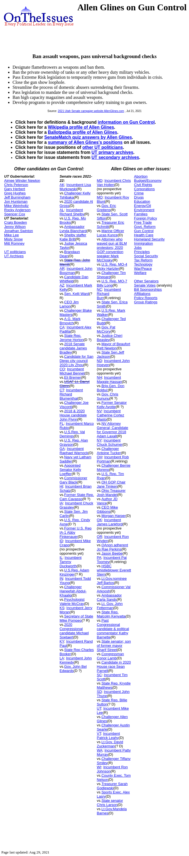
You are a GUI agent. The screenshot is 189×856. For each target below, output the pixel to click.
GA (62, 449)
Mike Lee (11, 235)
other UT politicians (102, 147)
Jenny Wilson (15, 227)
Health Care (143, 235)
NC (99, 289)
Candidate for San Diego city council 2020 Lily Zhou (76, 360)
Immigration (143, 243)
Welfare (140, 273)
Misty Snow (13, 239)
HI (61, 486)
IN (61, 578)
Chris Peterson (16, 185)
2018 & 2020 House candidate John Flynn (73, 415)
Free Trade (143, 222)
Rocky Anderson (17, 210)
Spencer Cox (14, 214)
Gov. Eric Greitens (106, 208)
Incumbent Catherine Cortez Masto (110, 415)
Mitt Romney (14, 243)
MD (99, 180)
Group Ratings (146, 302)
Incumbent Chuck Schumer (109, 442)
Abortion (141, 176)
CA (62, 327)
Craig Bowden (15, 222)
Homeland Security (149, 239)
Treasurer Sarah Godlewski (112, 786)
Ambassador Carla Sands (109, 597)
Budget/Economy (148, 180)
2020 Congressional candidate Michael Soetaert (74, 631)
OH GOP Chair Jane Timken (111, 484)
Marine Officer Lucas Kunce (110, 233)
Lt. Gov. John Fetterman (110, 606)
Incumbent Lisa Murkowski (75, 187)
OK (99, 520)
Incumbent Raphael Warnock (74, 451)
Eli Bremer (72, 377)
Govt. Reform (145, 227)
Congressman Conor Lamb (110, 656)
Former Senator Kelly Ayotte (112, 404)
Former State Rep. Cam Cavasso (77, 497)
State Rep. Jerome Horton (72, 337)
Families (141, 214)
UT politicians (15, 252)
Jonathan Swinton (18, 231)
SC (99, 675)
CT (62, 390)
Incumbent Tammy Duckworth (71, 561)
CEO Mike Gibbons (107, 509)
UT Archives (14, 256)
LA (62, 658)
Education (142, 201)
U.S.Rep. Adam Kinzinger (74, 572)
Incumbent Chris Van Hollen (114, 182)
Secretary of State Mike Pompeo (76, 618)
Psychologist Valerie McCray (72, 601)
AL (62, 210)
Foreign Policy (145, 218)
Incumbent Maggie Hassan (109, 379)
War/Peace (143, 268)
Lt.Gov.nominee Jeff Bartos (112, 580)
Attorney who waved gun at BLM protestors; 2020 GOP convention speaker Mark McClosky (112, 249)
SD (99, 692)
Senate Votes (145, 285)
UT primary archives (112, 152)
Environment (144, 210)
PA (99, 557)
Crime (139, 193)
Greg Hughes (15, 193)
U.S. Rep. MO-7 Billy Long (112, 283)
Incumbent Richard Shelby (72, 212)
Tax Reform (143, 260)
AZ (62, 285)
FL (62, 423)
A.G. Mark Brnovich (70, 321)
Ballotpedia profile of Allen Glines (82, 132)
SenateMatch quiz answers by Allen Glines (88, 137)
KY (62, 641)
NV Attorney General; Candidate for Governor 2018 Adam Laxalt (112, 429)
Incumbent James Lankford (110, 522)
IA (61, 503)
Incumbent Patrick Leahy (108, 735)
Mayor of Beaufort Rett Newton (113, 346)
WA (99, 750)
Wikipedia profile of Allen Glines (81, 127)
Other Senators (146, 281)
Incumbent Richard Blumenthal (71, 394)
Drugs (139, 197)
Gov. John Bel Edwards (73, 668)
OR (99, 537)
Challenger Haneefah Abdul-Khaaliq (73, 591)
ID (61, 541)
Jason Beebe (111, 553)
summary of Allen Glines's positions (85, 142)
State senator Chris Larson (110, 802)
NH (99, 377)
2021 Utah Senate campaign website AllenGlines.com (91, 111)
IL (61, 557)
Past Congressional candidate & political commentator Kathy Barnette (113, 628)
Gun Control (144, 231)
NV (99, 411)
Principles (142, 252)
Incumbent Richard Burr (109, 293)
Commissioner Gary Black (73, 480)
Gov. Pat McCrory (106, 329)
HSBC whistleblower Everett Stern (114, 570)
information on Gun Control (126, 122)
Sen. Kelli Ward (76, 294)
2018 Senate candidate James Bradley (73, 348)
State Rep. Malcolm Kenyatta (111, 614)
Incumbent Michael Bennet (72, 371)
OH (99, 457)
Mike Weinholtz (16, 206)
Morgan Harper (113, 516)
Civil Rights (143, 185)
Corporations (144, 189)
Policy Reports (146, 298)
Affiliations (142, 294)
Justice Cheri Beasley (109, 337)
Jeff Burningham (17, 197)
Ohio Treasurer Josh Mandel (111, 492)
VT (99, 733)
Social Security (146, 256)
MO (100, 197)
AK (62, 185)
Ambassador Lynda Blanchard (73, 229)
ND (99, 361)
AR (62, 268)
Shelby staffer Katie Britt (73, 237)
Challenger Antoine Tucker (109, 451)
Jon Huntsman (16, 201)
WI (99, 767)
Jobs (138, 247)
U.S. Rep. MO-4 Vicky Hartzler (112, 266)
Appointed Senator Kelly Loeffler (70, 469)
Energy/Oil (142, 206)
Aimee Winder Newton (22, 180)
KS (62, 608)
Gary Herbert (14, 189)
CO (62, 369)
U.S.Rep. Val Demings (72, 434)
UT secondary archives (115, 157)
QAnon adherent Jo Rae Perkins (112, 547)
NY (99, 440)
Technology (143, 264)
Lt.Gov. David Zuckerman (110, 744)
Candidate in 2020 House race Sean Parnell (114, 666)
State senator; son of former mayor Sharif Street (114, 645)
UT (99, 708)
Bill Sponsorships (148, 289)
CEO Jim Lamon (69, 304)
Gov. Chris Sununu (107, 396)
